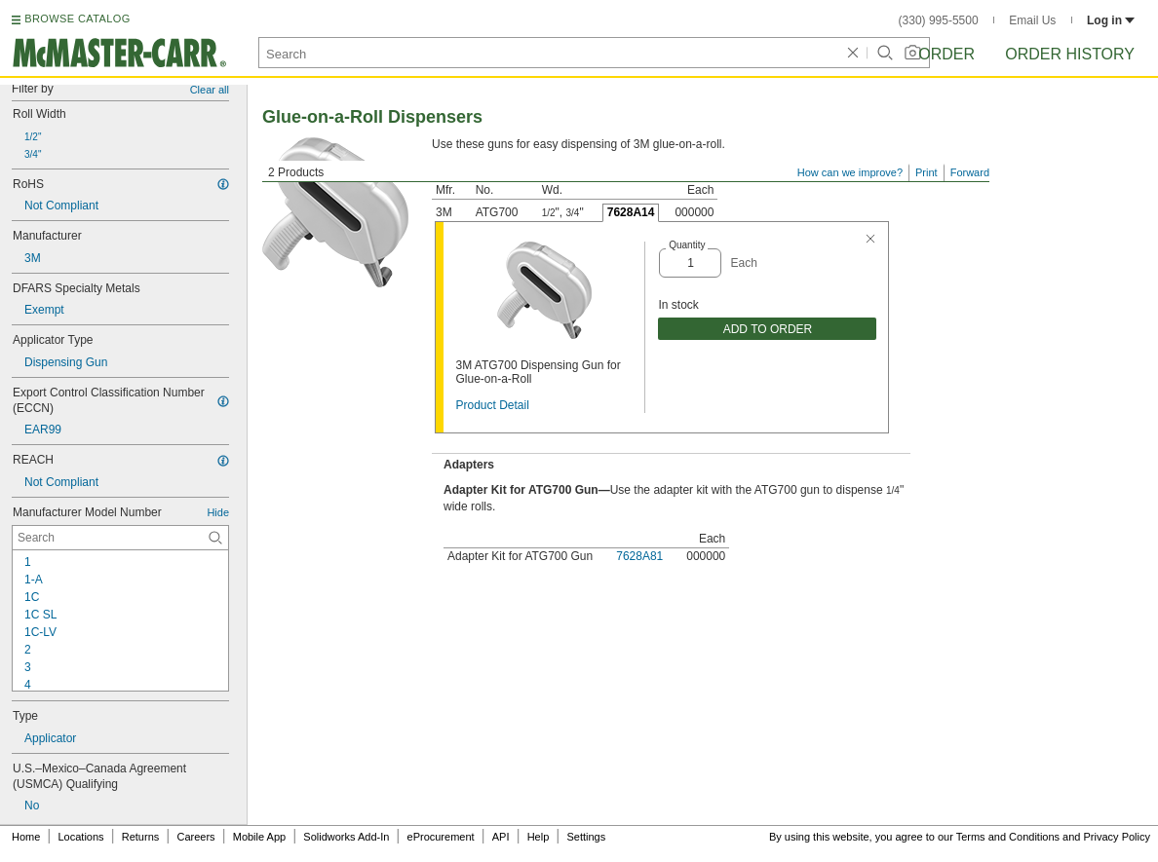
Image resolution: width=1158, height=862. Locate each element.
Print (926, 172)
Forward (969, 172)
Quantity (687, 245)
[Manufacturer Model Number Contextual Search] (120, 537)
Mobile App (259, 837)
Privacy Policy (1117, 837)
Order (946, 54)
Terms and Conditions (1008, 837)
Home (26, 837)
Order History (1070, 54)
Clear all (209, 89)
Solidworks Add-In (346, 837)
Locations (81, 837)
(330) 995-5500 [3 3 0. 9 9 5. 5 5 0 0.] (939, 20)
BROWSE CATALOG (77, 18)
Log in (1111, 20)
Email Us (1032, 20)
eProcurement (441, 837)
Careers (195, 837)
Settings (585, 837)
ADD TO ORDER (768, 329)
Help (538, 837)
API (501, 837)
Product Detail (491, 405)
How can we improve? (850, 172)
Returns (141, 837)
